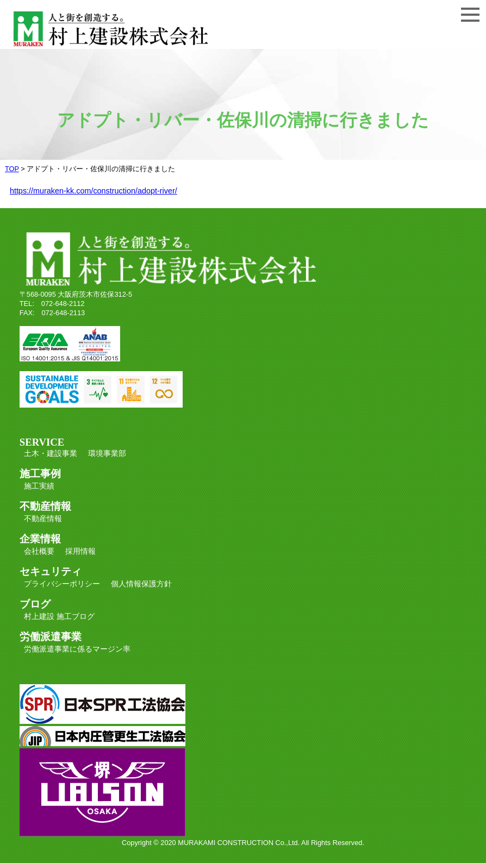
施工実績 (39, 485)
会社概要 (39, 551)
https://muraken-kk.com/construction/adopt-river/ (93, 190)
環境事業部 (107, 453)
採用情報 (80, 551)
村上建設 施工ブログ (59, 616)
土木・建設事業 (50, 453)
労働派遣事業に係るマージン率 (77, 649)
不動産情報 (43, 518)
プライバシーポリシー (62, 583)
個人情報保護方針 (141, 583)
